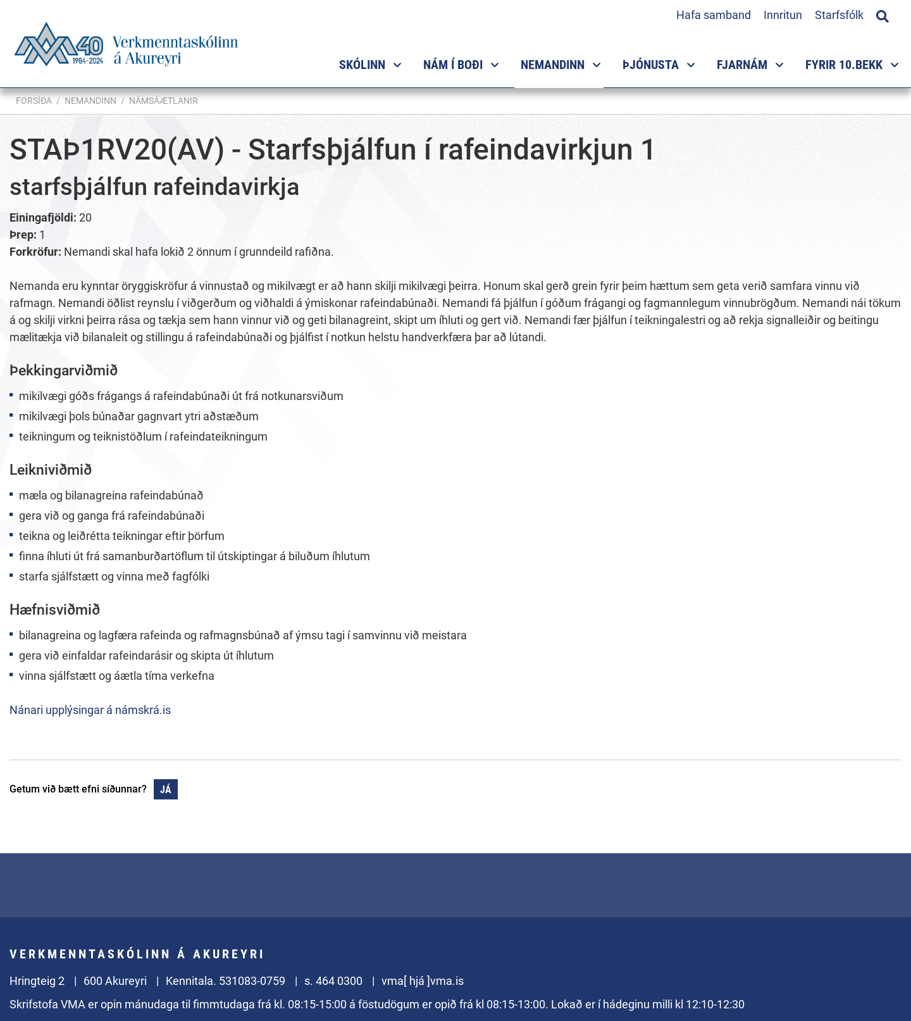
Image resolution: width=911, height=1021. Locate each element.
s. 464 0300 (333, 980)
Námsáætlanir (163, 101)
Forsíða (34, 101)
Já (165, 790)
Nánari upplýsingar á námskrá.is (90, 710)
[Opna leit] (882, 14)
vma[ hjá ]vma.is (422, 980)
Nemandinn (90, 101)
